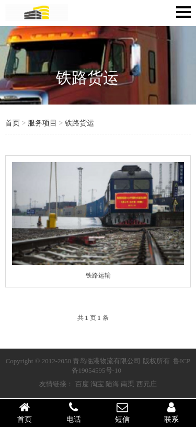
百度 (82, 384)
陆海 (112, 384)
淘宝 (97, 384)
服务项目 (42, 123)
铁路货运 (87, 77)
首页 (12, 123)
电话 (73, 412)
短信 (122, 412)
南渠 (127, 384)
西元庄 (146, 384)
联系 (171, 412)
